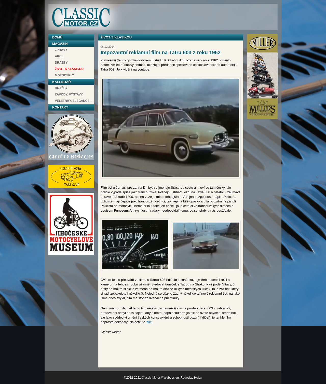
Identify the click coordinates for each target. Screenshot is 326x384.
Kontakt (60, 107)
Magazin (60, 44)
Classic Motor (81, 17)
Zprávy (61, 50)
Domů (57, 37)
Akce (59, 56)
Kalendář (61, 82)
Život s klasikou (69, 69)
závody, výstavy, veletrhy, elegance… (74, 98)
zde (149, 322)
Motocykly (64, 75)
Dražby (61, 62)
